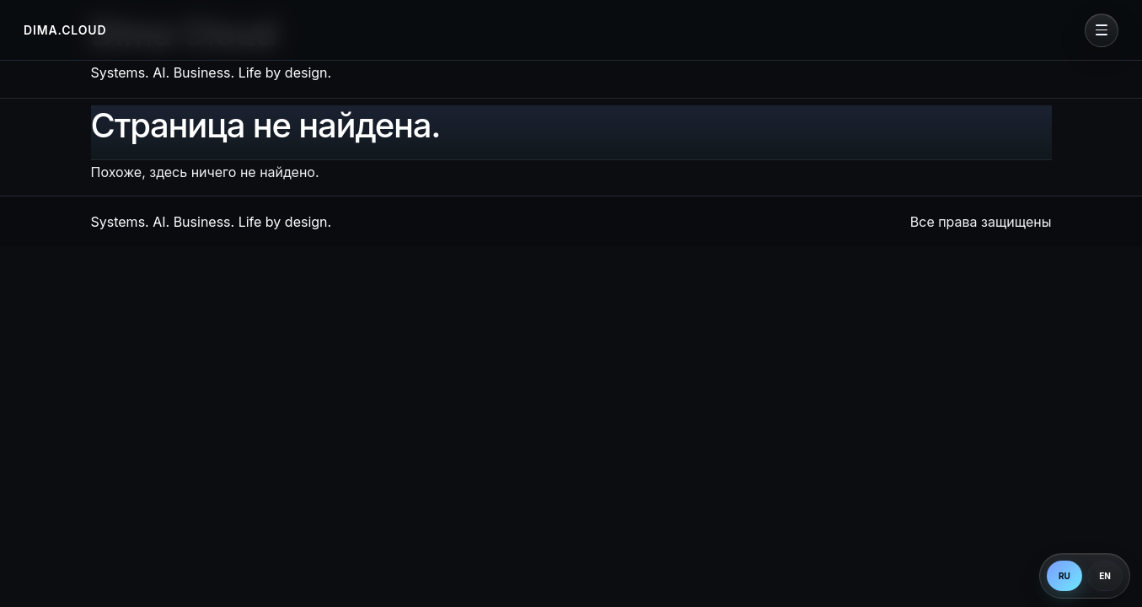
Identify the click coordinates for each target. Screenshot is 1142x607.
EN (1105, 576)
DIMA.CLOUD (65, 30)
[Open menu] (1101, 30)
